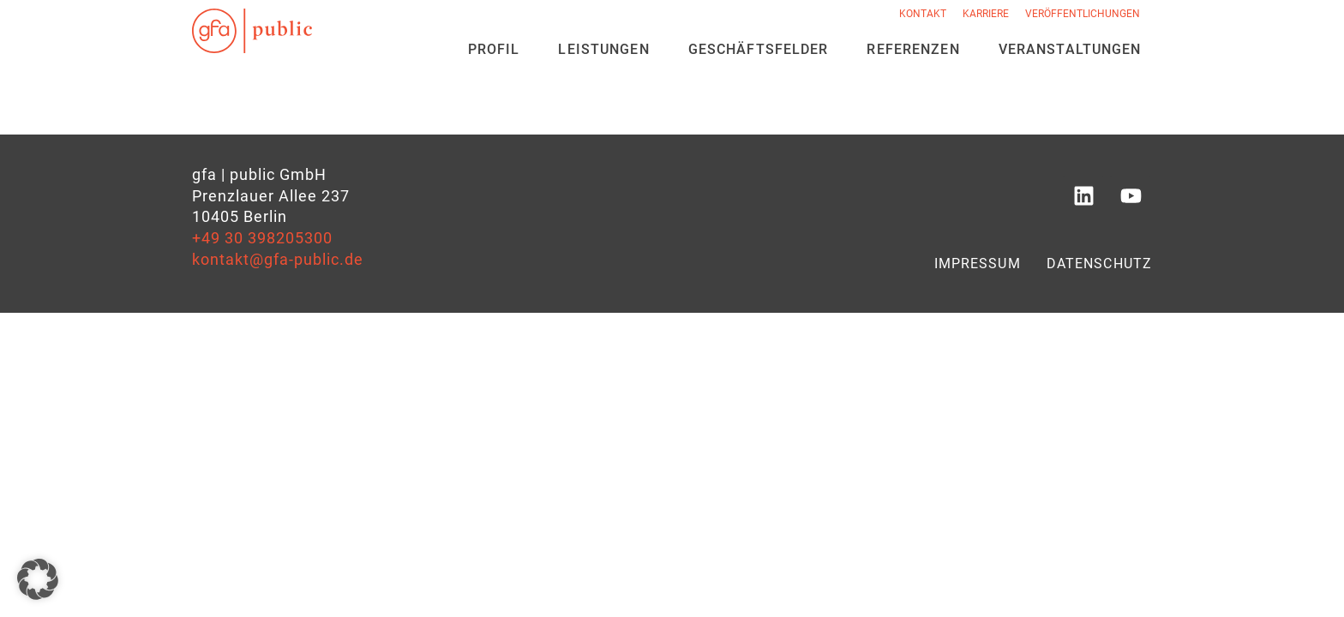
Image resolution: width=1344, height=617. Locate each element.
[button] (37, 579)
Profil (494, 49)
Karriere (986, 14)
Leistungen (603, 49)
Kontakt (922, 14)
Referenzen (913, 49)
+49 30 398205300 (262, 238)
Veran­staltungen (1070, 49)
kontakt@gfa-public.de (277, 259)
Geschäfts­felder (758, 49)
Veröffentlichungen (1082, 14)
